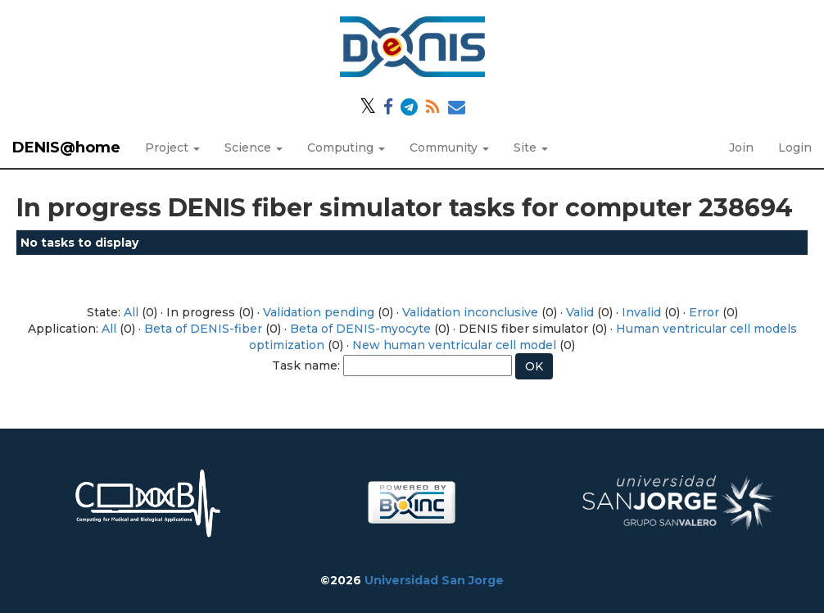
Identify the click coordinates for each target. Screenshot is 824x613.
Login (795, 147)
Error (704, 312)
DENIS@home (66, 147)
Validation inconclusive (470, 312)
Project (172, 147)
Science (253, 147)
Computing (346, 147)
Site (531, 147)
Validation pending (318, 312)
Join (741, 147)
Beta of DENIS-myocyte (360, 328)
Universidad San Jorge (434, 580)
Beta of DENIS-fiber (203, 328)
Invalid (641, 312)
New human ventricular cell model (454, 345)
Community (449, 147)
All (131, 312)
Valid (580, 312)
